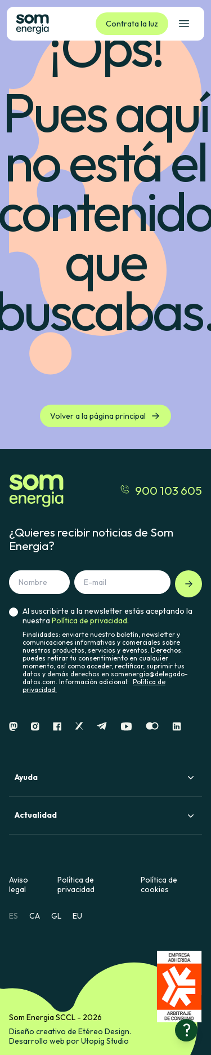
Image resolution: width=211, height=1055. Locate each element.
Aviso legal (18, 884)
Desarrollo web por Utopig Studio (69, 1041)
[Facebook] (57, 727)
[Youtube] (126, 727)
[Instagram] (35, 727)
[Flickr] (152, 727)
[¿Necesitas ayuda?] (186, 1030)
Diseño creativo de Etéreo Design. (70, 1031)
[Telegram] (102, 727)
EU (77, 916)
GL (56, 916)
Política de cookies (159, 884)
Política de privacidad (76, 884)
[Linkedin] (176, 727)
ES (13, 916)
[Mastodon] (13, 727)
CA (34, 916)
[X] (79, 727)
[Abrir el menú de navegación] (184, 23)
